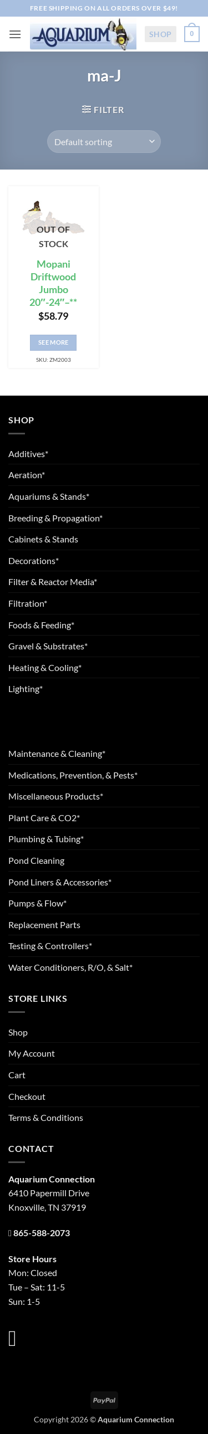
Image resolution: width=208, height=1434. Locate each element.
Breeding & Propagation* (55, 518)
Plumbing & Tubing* (46, 838)
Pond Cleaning (36, 860)
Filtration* (27, 603)
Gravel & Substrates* (48, 646)
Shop (160, 34)
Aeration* (26, 474)
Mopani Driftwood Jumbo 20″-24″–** (53, 283)
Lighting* (25, 688)
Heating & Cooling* (45, 667)
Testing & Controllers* (50, 945)
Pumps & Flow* (37, 903)
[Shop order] (104, 141)
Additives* (28, 453)
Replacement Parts (44, 924)
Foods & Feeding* (41, 624)
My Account (31, 1053)
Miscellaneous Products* (55, 796)
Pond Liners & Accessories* (59, 882)
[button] (15, 34)
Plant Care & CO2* (44, 817)
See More (53, 342)
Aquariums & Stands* (48, 496)
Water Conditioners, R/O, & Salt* (70, 967)
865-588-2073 (41, 1232)
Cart (17, 1074)
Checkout (26, 1096)
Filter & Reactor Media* (52, 581)
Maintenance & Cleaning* (56, 753)
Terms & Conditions (45, 1117)
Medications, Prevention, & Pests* (73, 775)
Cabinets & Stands (43, 539)
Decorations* (33, 560)
